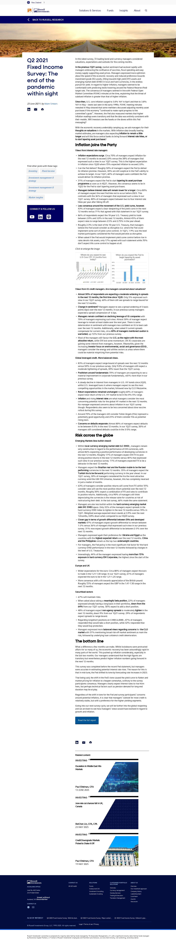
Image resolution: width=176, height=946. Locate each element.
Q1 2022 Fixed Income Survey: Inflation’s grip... (130, 918)
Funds (91, 886)
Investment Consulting (96, 891)
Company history (136, 891)
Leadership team (136, 894)
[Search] (146, 10)
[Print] (42, 109)
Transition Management (117, 898)
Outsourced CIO (94, 889)
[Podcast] (49, 217)
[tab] (35, 2)
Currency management (117, 890)
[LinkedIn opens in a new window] (40, 217)
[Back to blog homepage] (45, 19)
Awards (133, 899)
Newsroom (134, 901)
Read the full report (87, 720)
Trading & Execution (116, 895)
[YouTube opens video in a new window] (32, 217)
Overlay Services (115, 893)
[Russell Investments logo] (38, 10)
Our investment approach (139, 889)
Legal (81, 924)
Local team (134, 896)
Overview (113, 888)
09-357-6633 (73, 886)
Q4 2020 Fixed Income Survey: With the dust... (62, 918)
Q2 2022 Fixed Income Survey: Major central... (96, 918)
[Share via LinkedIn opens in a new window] (28, 109)
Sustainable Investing (96, 894)
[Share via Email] (35, 109)
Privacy (96, 924)
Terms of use (88, 924)
